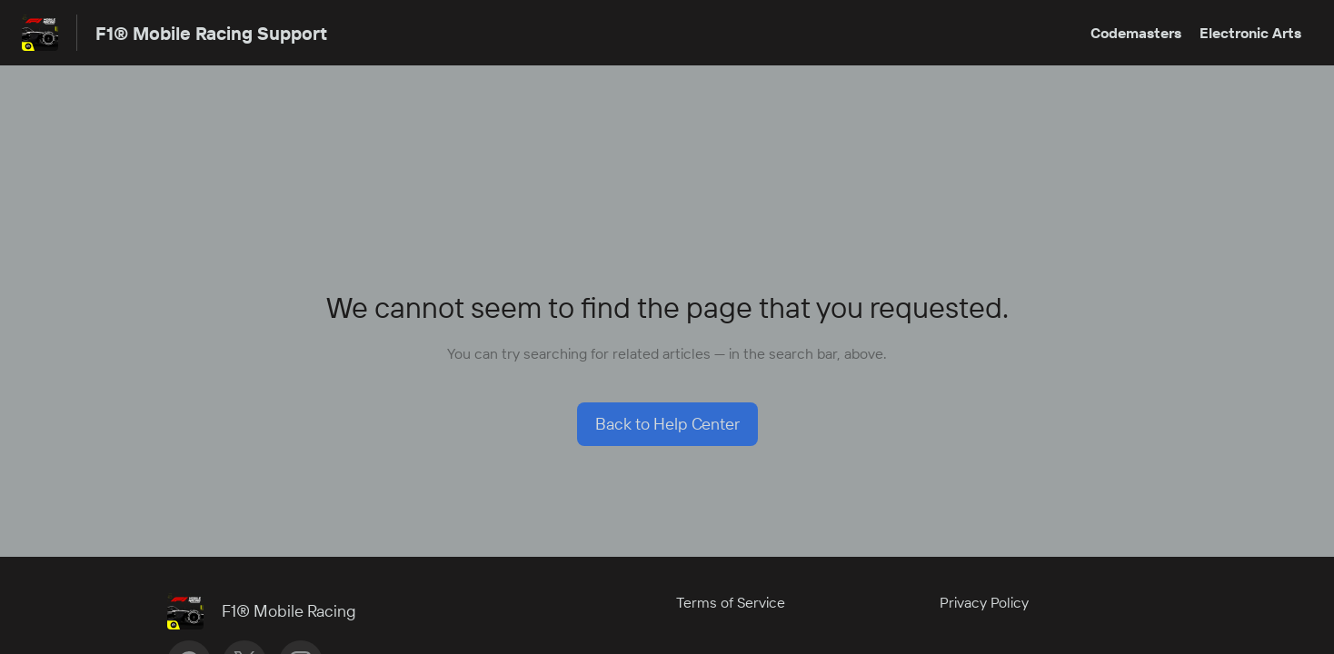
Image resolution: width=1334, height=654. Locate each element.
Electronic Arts (1250, 33)
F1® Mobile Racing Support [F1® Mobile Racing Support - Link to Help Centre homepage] (211, 33)
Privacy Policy (984, 602)
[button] (667, 424)
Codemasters (1135, 33)
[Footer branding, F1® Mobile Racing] (270, 611)
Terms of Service (730, 602)
